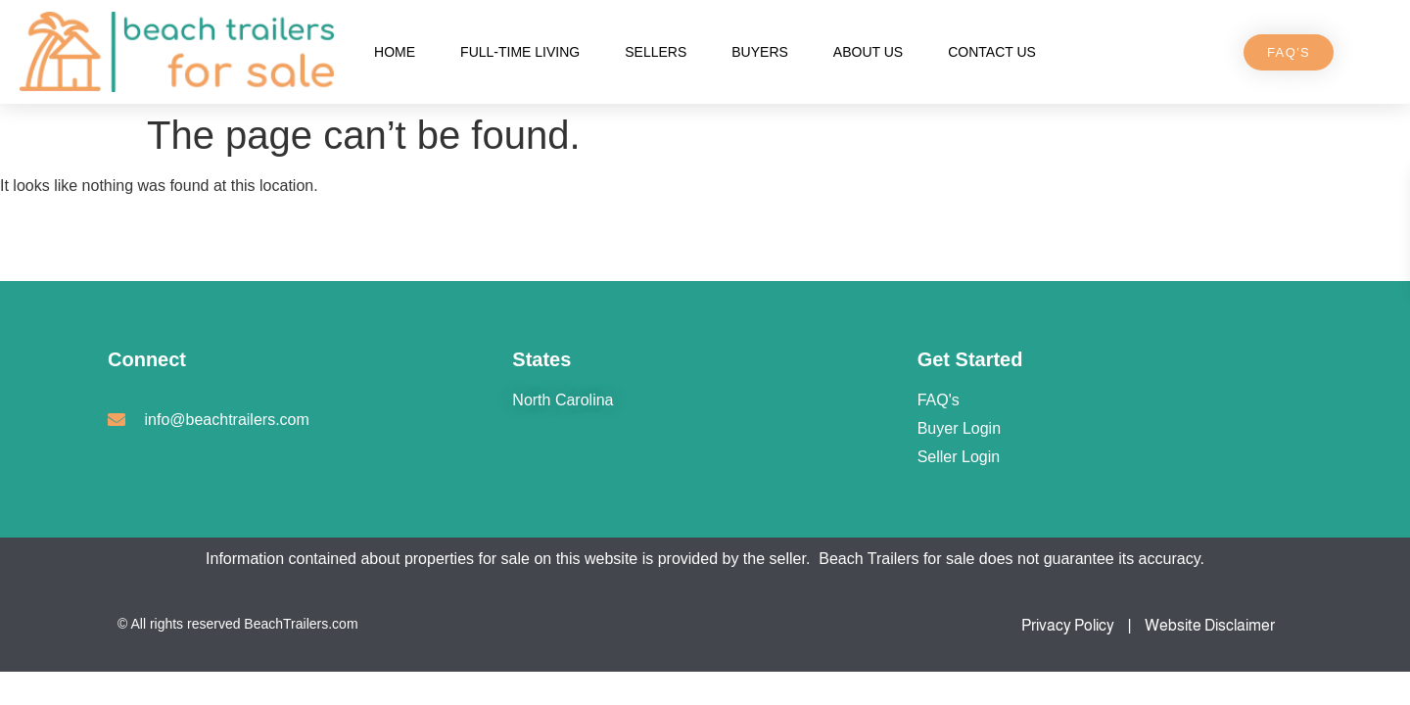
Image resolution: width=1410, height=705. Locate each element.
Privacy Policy (1067, 625)
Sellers (655, 52)
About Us (868, 52)
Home (394, 52)
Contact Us (992, 52)
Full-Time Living (520, 52)
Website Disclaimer (1210, 625)
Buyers (759, 52)
